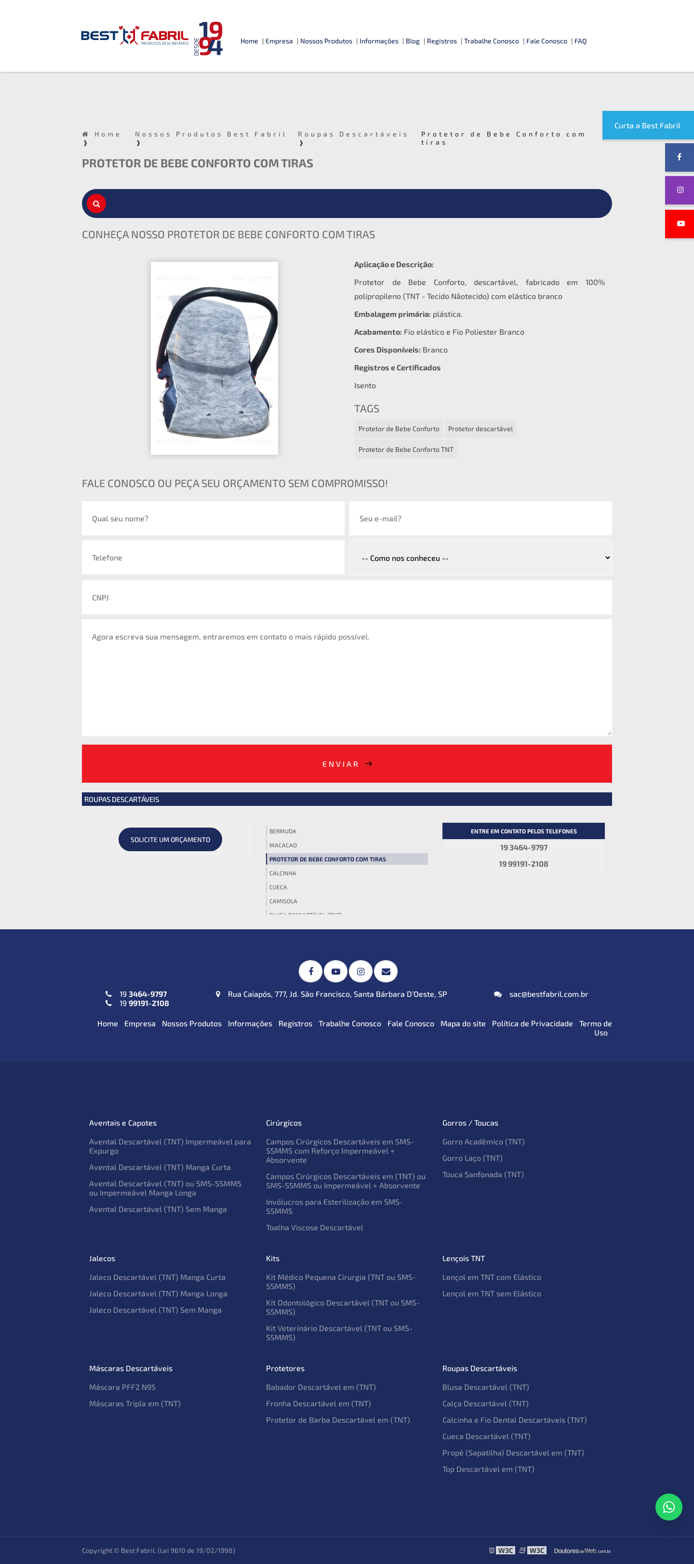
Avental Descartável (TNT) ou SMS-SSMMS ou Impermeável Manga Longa (165, 1188)
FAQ (580, 41)
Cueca (278, 887)
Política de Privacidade (532, 1023)
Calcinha (282, 873)
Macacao (283, 845)
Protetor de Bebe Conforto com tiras (327, 859)
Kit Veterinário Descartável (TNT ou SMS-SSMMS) (339, 1332)
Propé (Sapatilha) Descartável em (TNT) (513, 1452)
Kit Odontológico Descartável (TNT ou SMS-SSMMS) (343, 1307)
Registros (442, 41)
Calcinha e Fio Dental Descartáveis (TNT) (514, 1419)
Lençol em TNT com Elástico (491, 1276)
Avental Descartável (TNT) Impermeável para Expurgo (170, 1146)
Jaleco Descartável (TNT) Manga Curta (157, 1276)
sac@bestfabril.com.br (541, 993)
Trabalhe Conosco (491, 41)
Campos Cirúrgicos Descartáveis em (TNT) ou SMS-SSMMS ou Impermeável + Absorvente (346, 1180)
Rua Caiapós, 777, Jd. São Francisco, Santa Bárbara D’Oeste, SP (331, 993)
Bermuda (282, 831)
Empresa (279, 41)
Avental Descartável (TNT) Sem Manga (158, 1208)
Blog (413, 41)
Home (249, 41)
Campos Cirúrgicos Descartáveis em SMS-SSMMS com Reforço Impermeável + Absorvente (340, 1150)
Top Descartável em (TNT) (488, 1468)
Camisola (283, 901)
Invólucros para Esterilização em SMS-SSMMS (334, 1206)
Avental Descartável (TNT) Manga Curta (160, 1166)
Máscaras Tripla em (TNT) (135, 1403)
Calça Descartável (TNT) (485, 1403)
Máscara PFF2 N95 (122, 1386)
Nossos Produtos (326, 41)
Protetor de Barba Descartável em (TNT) (338, 1419)
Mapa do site (463, 1023)
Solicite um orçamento (170, 839)
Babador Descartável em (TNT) (321, 1386)
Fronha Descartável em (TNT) (318, 1403)
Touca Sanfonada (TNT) (483, 1174)
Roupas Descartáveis (121, 799)
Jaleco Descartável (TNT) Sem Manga (155, 1309)
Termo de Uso (595, 1028)
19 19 (137, 998)
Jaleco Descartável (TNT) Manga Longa (158, 1293)
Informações (379, 41)
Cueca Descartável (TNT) (486, 1436)
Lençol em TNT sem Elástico (491, 1293)
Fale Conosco (546, 41)
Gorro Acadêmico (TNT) (483, 1141)
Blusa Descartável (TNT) (485, 1386)
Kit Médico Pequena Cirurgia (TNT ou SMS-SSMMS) (341, 1281)
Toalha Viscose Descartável (314, 1227)
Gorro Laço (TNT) (472, 1157)
